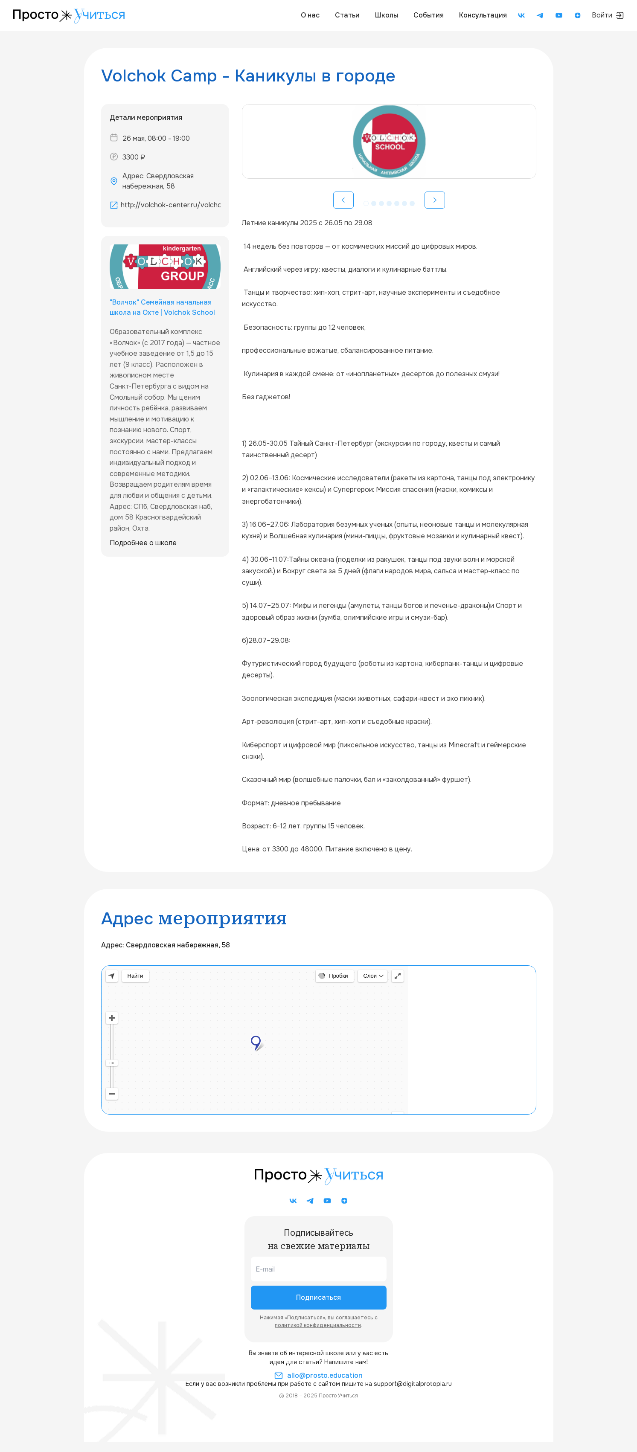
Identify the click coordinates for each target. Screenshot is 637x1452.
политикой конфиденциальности (318, 1325)
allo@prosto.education (318, 1375)
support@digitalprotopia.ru (413, 1384)
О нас (310, 15)
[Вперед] (435, 200)
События (428, 15)
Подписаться (318, 1297)
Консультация (483, 15)
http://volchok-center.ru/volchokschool (171, 204)
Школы (386, 15)
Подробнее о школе (143, 542)
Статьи (347, 15)
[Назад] (343, 200)
